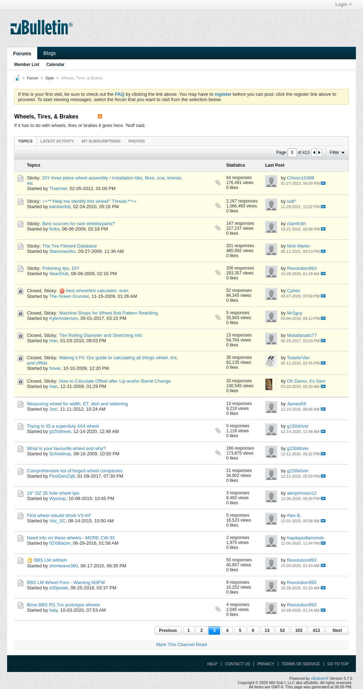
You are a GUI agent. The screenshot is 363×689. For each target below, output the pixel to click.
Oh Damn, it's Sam (306, 381)
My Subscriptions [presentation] (101, 141)
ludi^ (291, 201)
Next (337, 630)
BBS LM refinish (50, 560)
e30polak (58, 587)
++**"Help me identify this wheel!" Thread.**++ (89, 201)
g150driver (60, 431)
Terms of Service (301, 664)
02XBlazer (59, 543)
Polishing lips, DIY (60, 268)
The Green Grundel (69, 296)
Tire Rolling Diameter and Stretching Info (100, 335)
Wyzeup (57, 498)
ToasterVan (298, 357)
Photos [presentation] (136, 141)
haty (53, 610)
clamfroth (296, 223)
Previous (168, 630)
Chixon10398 (300, 177)
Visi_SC (57, 520)
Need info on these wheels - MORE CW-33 (71, 537)
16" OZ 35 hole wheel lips (53, 493)
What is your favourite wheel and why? (66, 448)
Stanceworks (62, 251)
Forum (32, 78)
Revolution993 (302, 268)
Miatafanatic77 (302, 335)
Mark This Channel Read (181, 644)
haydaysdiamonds (305, 537)
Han (53, 340)
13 (267, 630)
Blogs (49, 53)
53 (282, 630)
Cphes (294, 290)
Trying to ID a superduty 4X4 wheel (63, 426)
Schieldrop (60, 453)
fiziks (54, 229)
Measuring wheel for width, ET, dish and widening (77, 403)
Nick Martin (298, 246)
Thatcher (58, 188)
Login (343, 4)
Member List (26, 64)
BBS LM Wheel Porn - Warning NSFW (66, 582)
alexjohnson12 (302, 493)
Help (212, 664)
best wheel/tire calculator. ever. (97, 290)
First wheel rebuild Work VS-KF (59, 515)
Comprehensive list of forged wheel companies (75, 470)
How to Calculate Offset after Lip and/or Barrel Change (115, 381)
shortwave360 (63, 565)
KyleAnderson (63, 318)
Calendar (55, 64)
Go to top (338, 664)
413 (316, 630)
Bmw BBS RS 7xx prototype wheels (63, 604)
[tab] (25, 141)
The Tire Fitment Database (69, 246)
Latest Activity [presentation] (57, 141)
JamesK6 (296, 403)
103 (298, 630)
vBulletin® (320, 678)
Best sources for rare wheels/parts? (78, 223)
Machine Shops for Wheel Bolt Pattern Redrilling (108, 313)
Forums (22, 53)
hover (55, 368)
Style (49, 78)
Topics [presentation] (25, 141)
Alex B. (294, 515)
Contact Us (237, 664)
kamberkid (60, 206)
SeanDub (58, 273)
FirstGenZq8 (62, 476)
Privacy (265, 664)
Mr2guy (294, 313)
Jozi (53, 409)
